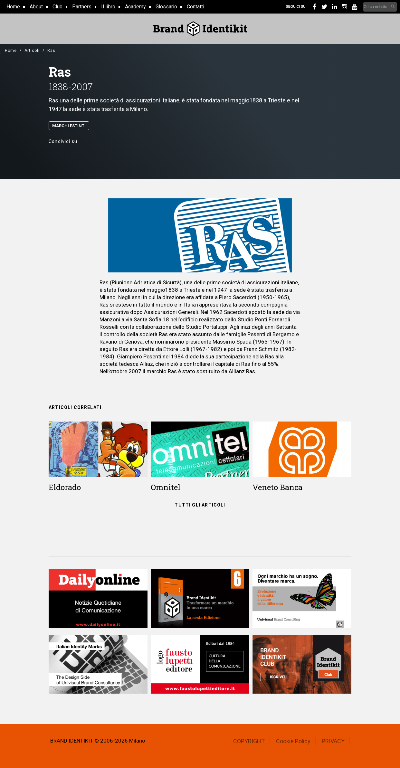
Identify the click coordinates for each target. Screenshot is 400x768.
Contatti (195, 7)
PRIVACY (333, 741)
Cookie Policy (293, 741)
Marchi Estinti (69, 125)
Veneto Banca (277, 487)
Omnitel (165, 487)
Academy (135, 7)
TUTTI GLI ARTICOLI (200, 504)
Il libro (108, 7)
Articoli (32, 50)
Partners (81, 7)
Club (57, 7)
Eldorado (65, 487)
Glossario (166, 7)
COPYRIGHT (249, 741)
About (36, 7)
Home (13, 7)
